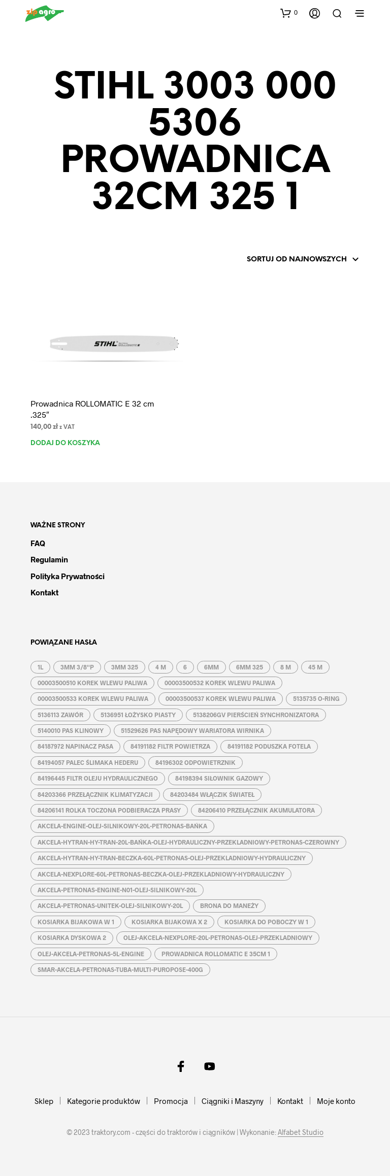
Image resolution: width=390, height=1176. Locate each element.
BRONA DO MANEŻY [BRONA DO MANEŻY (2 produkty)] (229, 905)
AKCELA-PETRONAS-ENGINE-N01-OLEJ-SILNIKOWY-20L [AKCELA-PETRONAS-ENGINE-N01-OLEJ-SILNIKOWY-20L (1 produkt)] (117, 889)
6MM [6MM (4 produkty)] (211, 666)
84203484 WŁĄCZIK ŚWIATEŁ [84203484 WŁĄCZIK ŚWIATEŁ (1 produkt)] (212, 794)
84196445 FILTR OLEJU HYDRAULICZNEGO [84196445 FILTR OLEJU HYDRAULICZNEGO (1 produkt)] (98, 778)
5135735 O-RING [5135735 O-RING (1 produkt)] (316, 698)
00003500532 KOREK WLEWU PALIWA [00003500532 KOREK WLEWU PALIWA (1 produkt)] (220, 682)
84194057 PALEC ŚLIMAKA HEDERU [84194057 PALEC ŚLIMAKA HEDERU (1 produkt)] (88, 762)
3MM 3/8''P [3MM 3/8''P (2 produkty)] (77, 666)
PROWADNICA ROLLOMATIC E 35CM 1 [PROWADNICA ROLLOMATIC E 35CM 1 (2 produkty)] (215, 953)
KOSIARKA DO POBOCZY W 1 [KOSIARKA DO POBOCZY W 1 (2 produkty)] (266, 921)
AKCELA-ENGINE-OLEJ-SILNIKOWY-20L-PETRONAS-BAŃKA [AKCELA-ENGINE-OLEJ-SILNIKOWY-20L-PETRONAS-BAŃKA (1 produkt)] (122, 825)
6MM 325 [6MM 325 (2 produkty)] (249, 666)
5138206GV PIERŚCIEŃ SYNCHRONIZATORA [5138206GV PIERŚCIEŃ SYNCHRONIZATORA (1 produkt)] (256, 714)
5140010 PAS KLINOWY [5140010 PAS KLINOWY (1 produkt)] (71, 730)
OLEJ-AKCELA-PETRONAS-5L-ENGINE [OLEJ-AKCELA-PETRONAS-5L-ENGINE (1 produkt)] (91, 953)
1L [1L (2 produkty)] (40, 666)
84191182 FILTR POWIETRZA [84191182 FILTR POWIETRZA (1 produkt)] (170, 746)
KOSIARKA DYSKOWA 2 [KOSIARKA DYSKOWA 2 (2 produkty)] (72, 937)
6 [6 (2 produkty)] (185, 666)
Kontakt (44, 592)
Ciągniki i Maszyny (233, 1100)
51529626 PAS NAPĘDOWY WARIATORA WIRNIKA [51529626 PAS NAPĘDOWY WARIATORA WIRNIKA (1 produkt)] (192, 730)
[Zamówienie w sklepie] (289, 260)
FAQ (37, 543)
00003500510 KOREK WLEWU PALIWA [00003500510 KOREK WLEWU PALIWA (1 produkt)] (92, 682)
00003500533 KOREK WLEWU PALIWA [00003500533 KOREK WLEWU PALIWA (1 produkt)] (93, 698)
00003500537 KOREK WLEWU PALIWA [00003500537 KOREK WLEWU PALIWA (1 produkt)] (221, 698)
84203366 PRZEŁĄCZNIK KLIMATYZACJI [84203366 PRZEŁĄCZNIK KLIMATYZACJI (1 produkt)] (95, 794)
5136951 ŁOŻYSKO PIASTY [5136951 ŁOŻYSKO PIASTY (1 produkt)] (138, 714)
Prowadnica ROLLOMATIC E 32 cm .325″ (92, 408)
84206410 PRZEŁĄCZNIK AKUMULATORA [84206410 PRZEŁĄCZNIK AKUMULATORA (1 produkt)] (256, 810)
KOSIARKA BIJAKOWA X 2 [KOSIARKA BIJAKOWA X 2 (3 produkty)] (169, 921)
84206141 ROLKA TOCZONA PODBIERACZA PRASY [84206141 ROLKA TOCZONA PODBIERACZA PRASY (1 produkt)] (109, 810)
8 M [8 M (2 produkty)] (285, 666)
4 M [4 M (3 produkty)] (160, 666)
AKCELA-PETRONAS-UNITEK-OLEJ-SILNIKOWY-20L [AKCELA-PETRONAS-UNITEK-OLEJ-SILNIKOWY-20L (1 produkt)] (110, 905)
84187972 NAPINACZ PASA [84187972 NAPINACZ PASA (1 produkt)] (75, 746)
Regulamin (49, 559)
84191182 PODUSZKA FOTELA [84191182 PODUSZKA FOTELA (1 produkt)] (269, 746)
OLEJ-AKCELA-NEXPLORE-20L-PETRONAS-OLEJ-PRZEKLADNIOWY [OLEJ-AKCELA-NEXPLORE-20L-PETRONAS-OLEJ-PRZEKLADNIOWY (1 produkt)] (217, 937)
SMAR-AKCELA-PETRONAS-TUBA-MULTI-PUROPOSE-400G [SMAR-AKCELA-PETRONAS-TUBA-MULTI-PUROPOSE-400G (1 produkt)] (120, 969)
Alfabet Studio (300, 1132)
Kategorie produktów (103, 1100)
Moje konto (336, 1100)
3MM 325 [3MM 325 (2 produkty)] (124, 666)
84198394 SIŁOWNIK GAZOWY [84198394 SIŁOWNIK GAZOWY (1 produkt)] (219, 778)
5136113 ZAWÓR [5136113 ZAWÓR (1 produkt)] (60, 714)
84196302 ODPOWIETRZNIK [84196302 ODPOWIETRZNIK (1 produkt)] (195, 762)
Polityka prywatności (67, 576)
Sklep (44, 1100)
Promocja (171, 1100)
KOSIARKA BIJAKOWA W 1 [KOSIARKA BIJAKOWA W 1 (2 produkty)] (76, 921)
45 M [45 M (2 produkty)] (315, 666)
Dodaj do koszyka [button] (65, 443)
